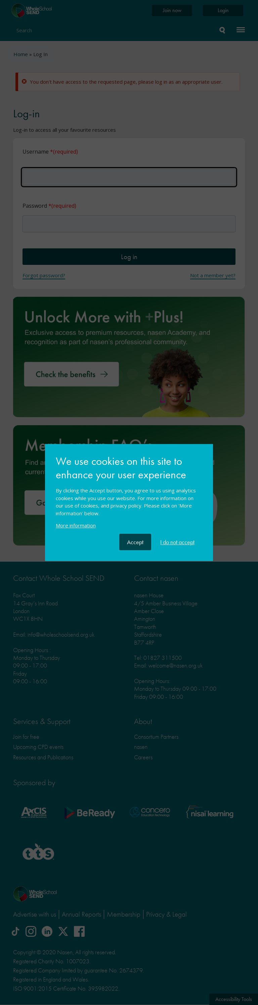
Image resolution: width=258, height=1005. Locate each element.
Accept (135, 542)
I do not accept (177, 542)
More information (76, 525)
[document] (129, 494)
